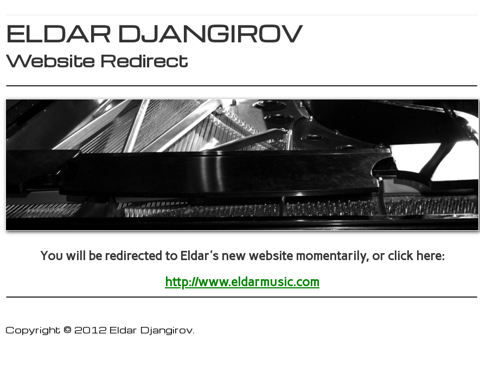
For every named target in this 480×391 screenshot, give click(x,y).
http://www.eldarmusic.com (242, 281)
